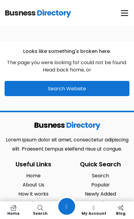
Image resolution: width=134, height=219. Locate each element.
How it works (33, 193)
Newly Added (100, 193)
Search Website (67, 88)
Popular (100, 184)
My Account (93, 210)
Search (100, 175)
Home (33, 175)
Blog (120, 210)
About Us (33, 184)
